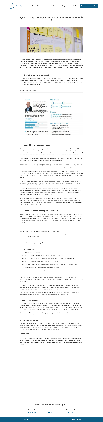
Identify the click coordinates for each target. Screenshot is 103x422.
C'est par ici (69, 412)
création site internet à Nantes (72, 202)
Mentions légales (76, 419)
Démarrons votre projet (88, 6)
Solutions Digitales (37, 6)
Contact (73, 6)
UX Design (31, 65)
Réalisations (52, 6)
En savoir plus (32, 412)
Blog (63, 6)
